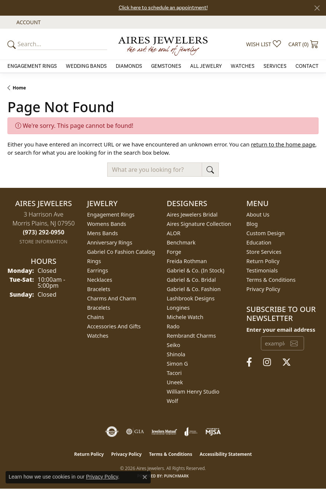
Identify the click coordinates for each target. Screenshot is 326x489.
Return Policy (262, 261)
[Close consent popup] (145, 477)
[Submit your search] (12, 44)
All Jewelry (206, 66)
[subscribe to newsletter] (294, 343)
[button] (28, 22)
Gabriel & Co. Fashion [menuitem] (194, 289)
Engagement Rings (32, 66)
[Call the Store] (43, 232)
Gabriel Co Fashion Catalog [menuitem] (121, 251)
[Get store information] (44, 242)
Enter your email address (280, 329)
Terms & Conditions (270, 279)
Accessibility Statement (225, 454)
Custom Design (265, 233)
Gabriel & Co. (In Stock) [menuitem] (195, 270)
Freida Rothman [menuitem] (187, 261)
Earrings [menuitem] (97, 270)
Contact (307, 66)
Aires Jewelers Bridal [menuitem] (192, 214)
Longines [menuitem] (178, 307)
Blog (252, 223)
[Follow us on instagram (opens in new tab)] (267, 362)
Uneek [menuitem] (175, 382)
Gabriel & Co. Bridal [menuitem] (191, 279)
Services (275, 66)
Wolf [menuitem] (172, 400)
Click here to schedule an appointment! (163, 7)
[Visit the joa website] (191, 431)
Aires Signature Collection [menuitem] (199, 223)
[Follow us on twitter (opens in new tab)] (286, 362)
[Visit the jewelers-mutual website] (164, 431)
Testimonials (262, 270)
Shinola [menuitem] (176, 354)
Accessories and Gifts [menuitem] (114, 326)
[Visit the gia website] (135, 431)
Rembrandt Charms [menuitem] (191, 335)
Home (19, 88)
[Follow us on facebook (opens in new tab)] (249, 362)
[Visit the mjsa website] (213, 431)
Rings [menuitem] (94, 261)
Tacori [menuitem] (174, 372)
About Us (257, 214)
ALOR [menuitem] (173, 233)
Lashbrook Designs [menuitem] (191, 298)
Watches (243, 66)
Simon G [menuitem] (177, 363)
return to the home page (283, 144)
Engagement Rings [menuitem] (111, 214)
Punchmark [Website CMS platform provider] (176, 476)
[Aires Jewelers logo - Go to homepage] (163, 44)
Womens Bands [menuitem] (106, 223)
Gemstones (166, 66)
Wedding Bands (86, 66)
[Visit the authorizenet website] (112, 431)
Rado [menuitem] (173, 326)
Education (258, 242)
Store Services (263, 251)
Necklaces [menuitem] (99, 279)
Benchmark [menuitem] (181, 242)
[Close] (317, 8)
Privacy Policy (263, 289)
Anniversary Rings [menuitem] (109, 242)
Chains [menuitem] (95, 317)
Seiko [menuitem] (173, 344)
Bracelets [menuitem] (98, 289)
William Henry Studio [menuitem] (193, 391)
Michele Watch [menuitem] (185, 317)
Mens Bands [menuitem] (102, 233)
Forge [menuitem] (174, 251)
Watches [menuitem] (97, 335)
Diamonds (129, 66)
